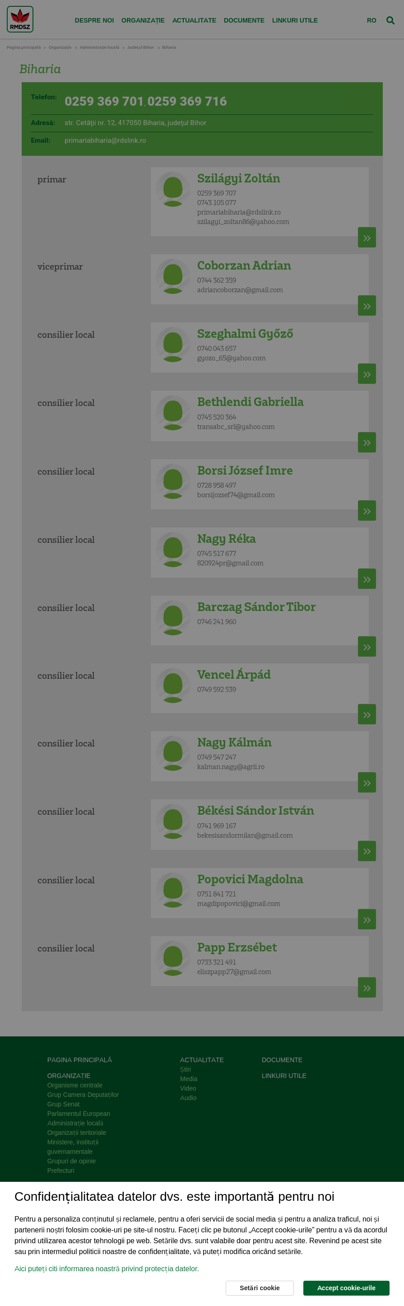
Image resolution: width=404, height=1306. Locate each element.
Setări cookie (259, 1288)
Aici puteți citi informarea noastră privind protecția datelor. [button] (106, 1268)
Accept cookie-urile (346, 1288)
